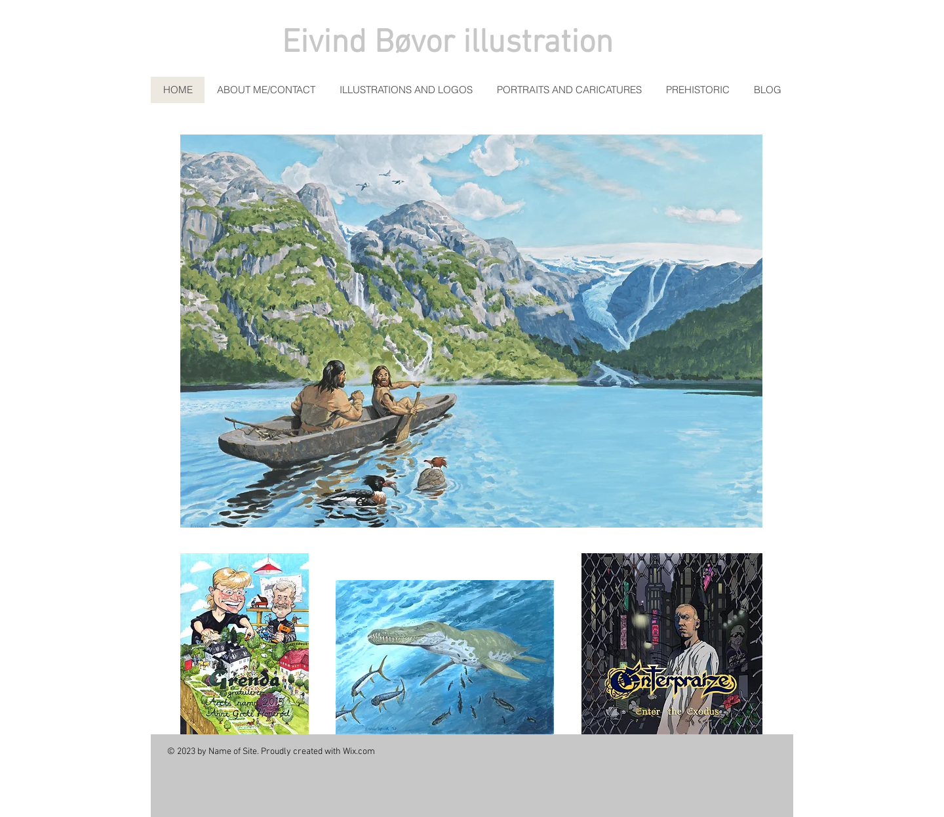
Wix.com (359, 751)
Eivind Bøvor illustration (447, 44)
